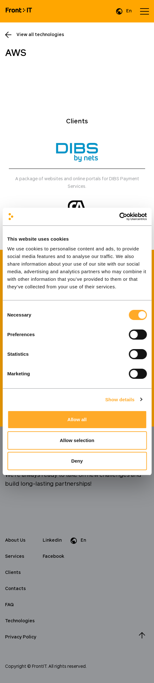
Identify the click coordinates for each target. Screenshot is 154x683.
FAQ (9, 605)
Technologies (20, 621)
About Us (15, 540)
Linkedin (52, 540)
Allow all (77, 419)
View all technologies (40, 35)
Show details (120, 399)
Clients (13, 572)
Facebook (53, 556)
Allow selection (77, 440)
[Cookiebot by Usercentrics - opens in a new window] (119, 216)
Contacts (15, 589)
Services (14, 556)
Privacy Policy (20, 637)
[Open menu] (144, 11)
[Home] (19, 11)
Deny (77, 461)
